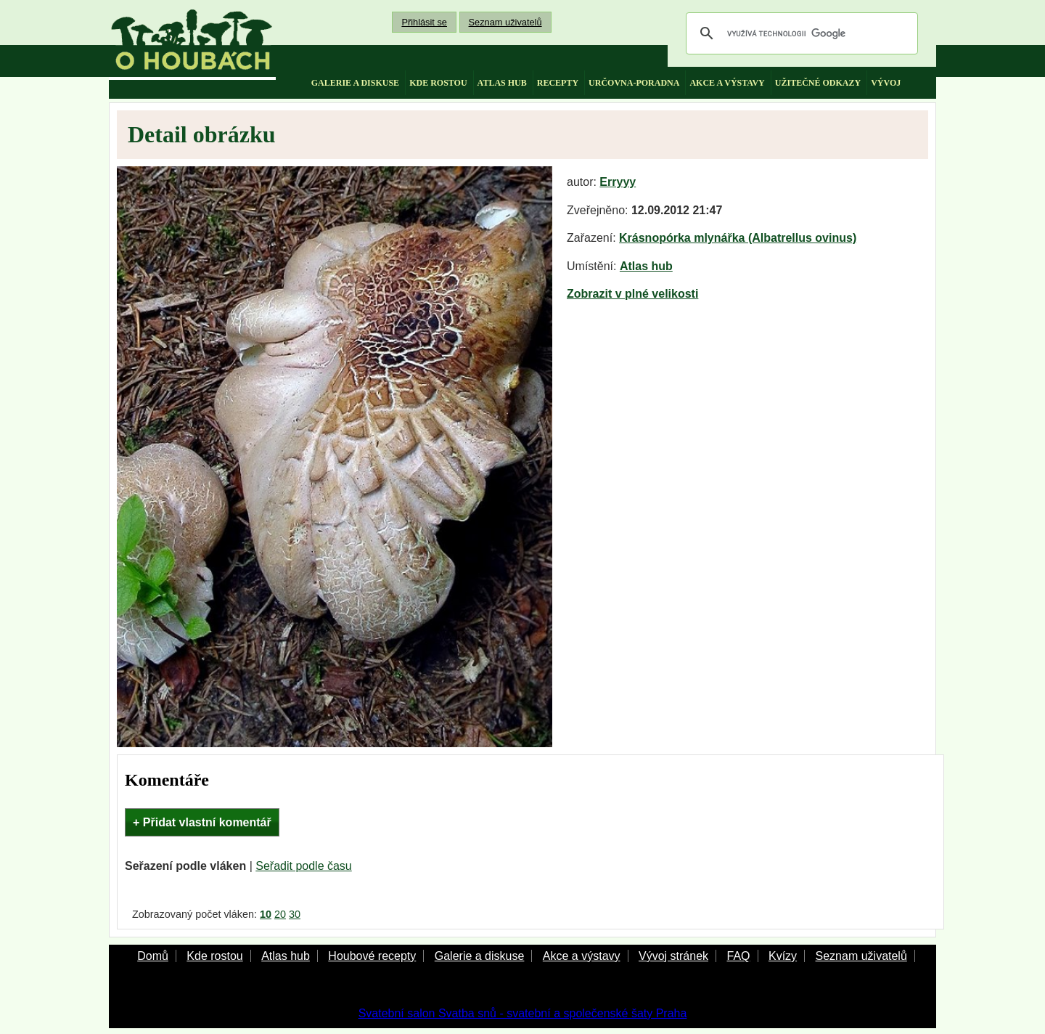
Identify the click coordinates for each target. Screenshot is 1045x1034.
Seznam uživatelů (505, 22)
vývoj (886, 83)
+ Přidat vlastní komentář (202, 822)
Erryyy (617, 182)
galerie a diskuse (355, 83)
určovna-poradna (634, 83)
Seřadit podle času (303, 866)
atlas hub (502, 83)
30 (294, 914)
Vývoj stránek (673, 956)
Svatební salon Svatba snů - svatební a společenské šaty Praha (522, 1013)
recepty (557, 83)
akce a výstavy (726, 83)
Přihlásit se (424, 22)
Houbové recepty (372, 956)
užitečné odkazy (818, 83)
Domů (152, 956)
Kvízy (783, 956)
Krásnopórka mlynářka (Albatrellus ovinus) (737, 238)
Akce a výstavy (581, 956)
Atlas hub (646, 266)
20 (280, 914)
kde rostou (438, 83)
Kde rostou (214, 956)
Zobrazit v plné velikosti (632, 294)
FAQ (738, 956)
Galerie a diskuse (480, 956)
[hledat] (799, 33)
